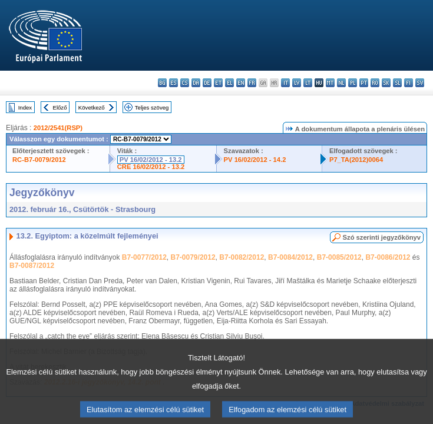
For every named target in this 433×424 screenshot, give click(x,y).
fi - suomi (408, 82)
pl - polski (352, 82)
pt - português (363, 82)
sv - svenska (419, 82)
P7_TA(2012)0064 (356, 159)
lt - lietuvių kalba (307, 82)
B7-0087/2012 (31, 265)
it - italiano (285, 82)
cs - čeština (184, 82)
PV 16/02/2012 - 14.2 (255, 159)
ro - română (375, 82)
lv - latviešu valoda (296, 82)
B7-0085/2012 (339, 257)
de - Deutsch (207, 82)
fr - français (251, 82)
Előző (60, 107)
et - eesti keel (218, 82)
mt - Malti (330, 82)
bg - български (162, 82)
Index (25, 107)
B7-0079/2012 (193, 257)
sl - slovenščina (397, 82)
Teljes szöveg (152, 107)
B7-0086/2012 (387, 257)
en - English (240, 82)
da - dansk (195, 82)
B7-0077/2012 (144, 257)
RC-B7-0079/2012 (39, 159)
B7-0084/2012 (290, 257)
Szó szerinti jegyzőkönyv (382, 237)
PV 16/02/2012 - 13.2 (151, 159)
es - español (173, 82)
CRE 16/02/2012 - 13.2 (150, 166)
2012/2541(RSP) (58, 127)
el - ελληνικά (229, 82)
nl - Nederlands (341, 82)
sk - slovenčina (386, 82)
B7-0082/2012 (241, 257)
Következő (91, 107)
